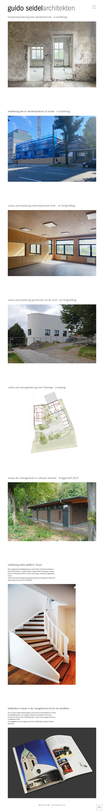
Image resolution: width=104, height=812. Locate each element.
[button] (94, 6)
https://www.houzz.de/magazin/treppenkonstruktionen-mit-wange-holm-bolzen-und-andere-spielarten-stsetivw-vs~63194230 (31, 578)
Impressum (44, 805)
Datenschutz (58, 805)
